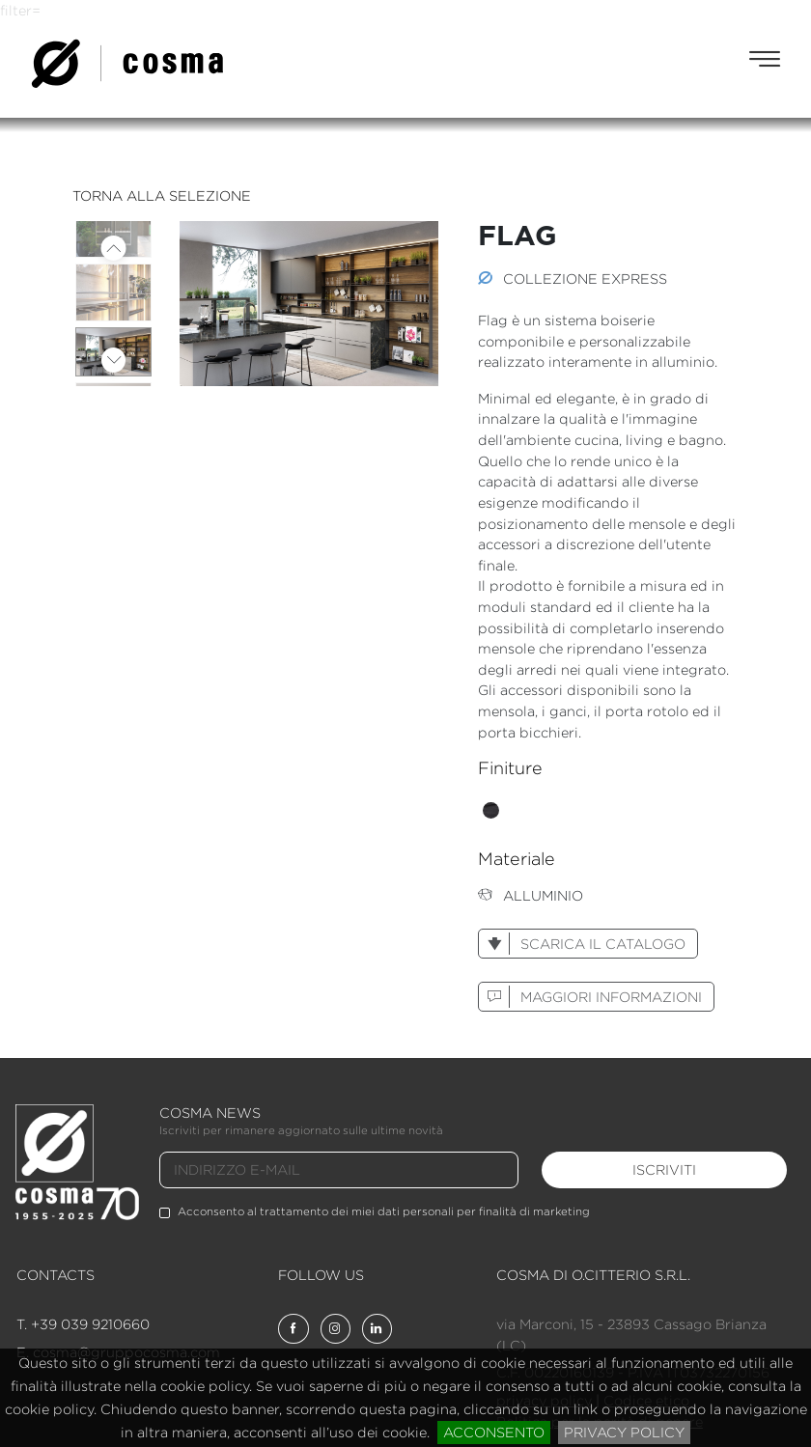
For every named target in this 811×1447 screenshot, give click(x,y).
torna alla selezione (161, 195)
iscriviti (664, 1169)
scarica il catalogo (582, 943)
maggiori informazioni (590, 997)
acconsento (494, 1432)
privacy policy (624, 1432)
